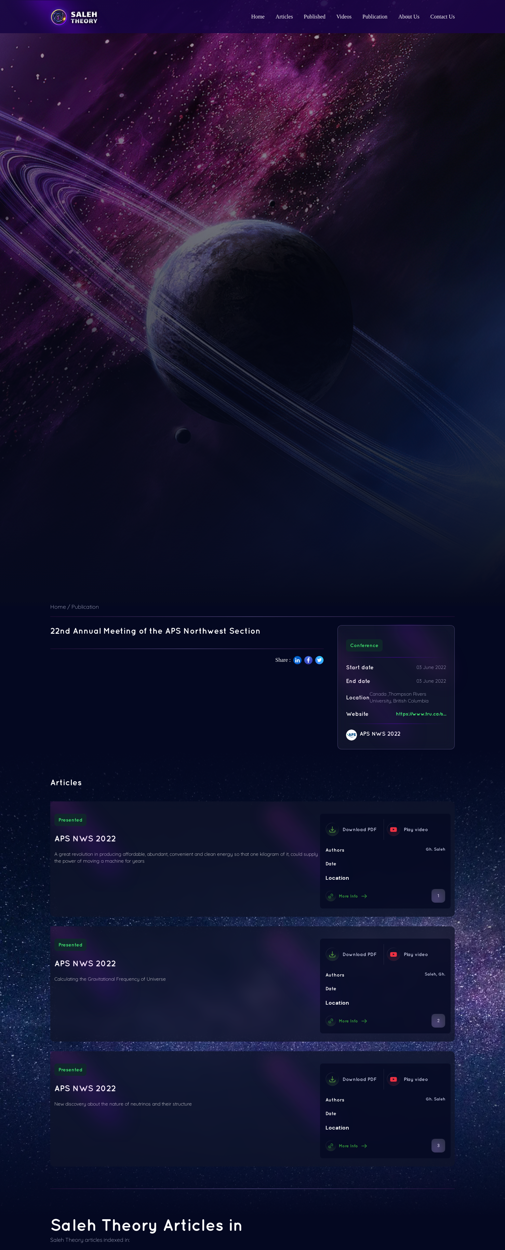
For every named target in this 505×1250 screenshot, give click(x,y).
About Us (409, 17)
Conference (364, 645)
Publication (374, 17)
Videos (343, 17)
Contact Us (442, 17)
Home (258, 17)
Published (314, 17)
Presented (70, 820)
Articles (284, 17)
